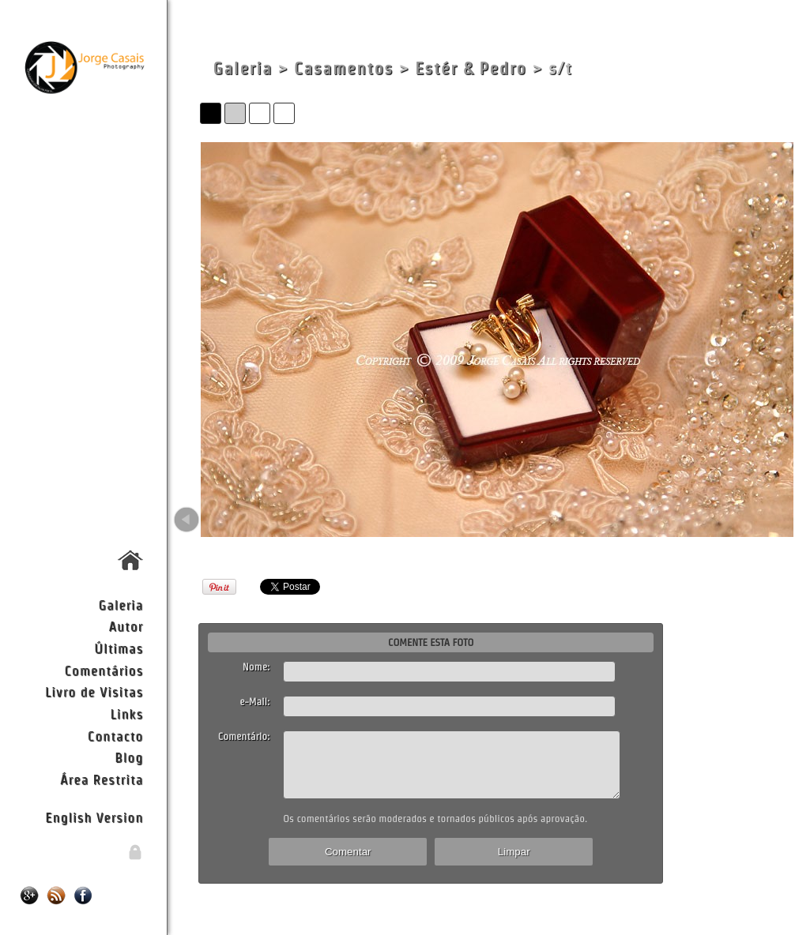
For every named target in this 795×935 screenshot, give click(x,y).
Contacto (115, 735)
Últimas (118, 647)
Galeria (120, 604)
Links (127, 713)
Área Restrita (101, 779)
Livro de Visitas (94, 691)
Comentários (104, 670)
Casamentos (344, 68)
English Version (94, 816)
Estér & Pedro (470, 68)
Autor (125, 625)
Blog (129, 756)
